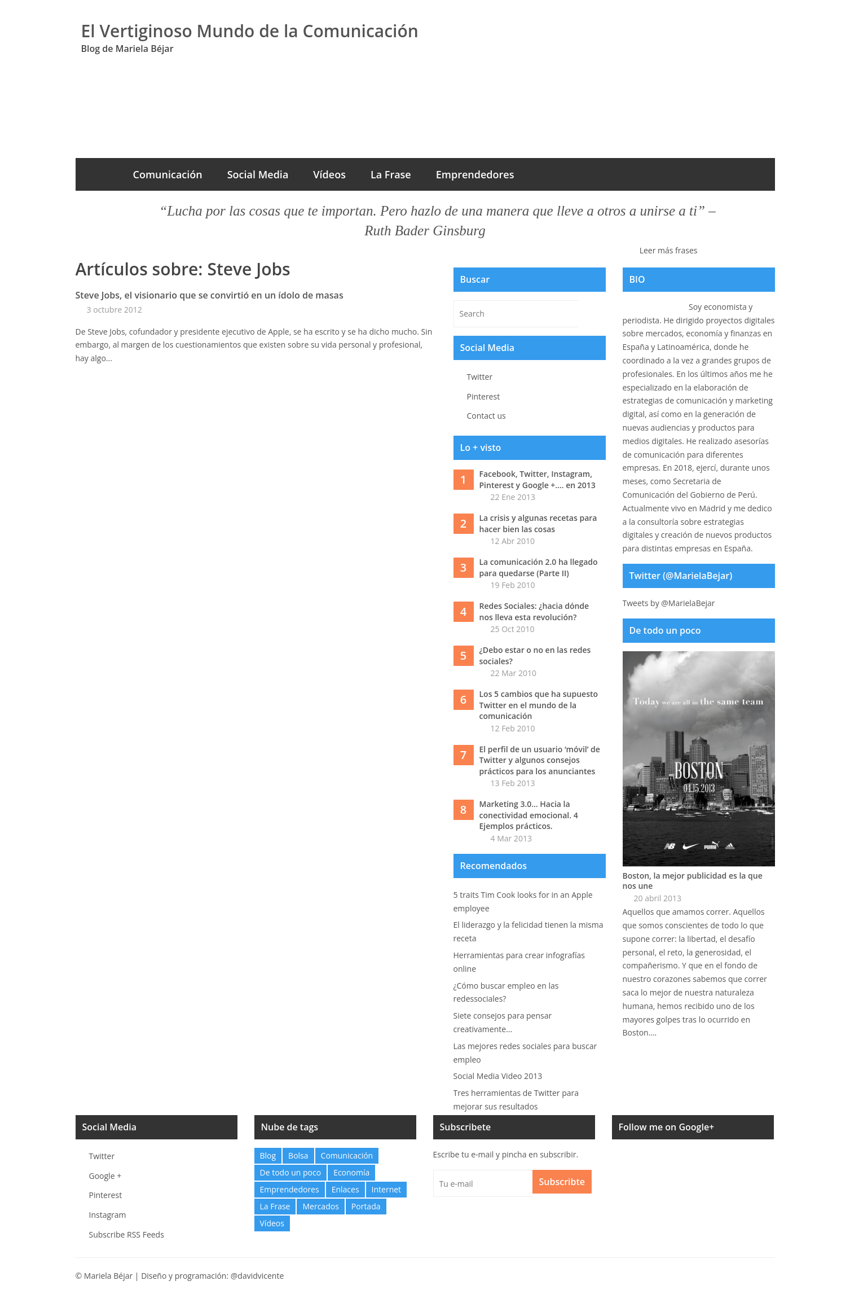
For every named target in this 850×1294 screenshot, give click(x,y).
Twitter (480, 376)
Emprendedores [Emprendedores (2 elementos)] (289, 1189)
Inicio (98, 174)
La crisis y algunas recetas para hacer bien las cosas (538, 523)
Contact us (486, 415)
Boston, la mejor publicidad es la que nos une (693, 881)
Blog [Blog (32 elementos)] (268, 1155)
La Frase (391, 174)
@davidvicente (257, 1275)
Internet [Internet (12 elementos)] (387, 1189)
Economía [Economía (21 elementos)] (351, 1172)
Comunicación (167, 174)
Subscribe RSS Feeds (126, 1234)
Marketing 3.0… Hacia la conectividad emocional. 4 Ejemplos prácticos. (528, 815)
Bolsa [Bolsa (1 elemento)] (298, 1155)
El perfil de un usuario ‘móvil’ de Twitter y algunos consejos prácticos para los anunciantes (539, 760)
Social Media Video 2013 (498, 1076)
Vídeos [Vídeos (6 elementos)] (272, 1223)
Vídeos (329, 174)
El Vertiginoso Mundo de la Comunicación (250, 30)
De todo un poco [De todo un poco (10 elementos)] (290, 1172)
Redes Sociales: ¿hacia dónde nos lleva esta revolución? (534, 611)
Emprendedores (475, 174)
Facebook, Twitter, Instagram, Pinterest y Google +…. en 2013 (537, 479)
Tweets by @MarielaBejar (669, 603)
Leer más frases (669, 250)
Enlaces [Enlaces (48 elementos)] (345, 1189)
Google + (105, 1175)
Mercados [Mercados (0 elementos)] (320, 1206)
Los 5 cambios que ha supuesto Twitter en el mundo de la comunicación (538, 704)
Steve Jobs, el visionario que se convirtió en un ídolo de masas (209, 295)
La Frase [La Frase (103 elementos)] (275, 1206)
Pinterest (483, 396)
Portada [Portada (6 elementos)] (366, 1206)
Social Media (258, 174)
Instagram (107, 1214)
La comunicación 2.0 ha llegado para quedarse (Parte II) (538, 567)
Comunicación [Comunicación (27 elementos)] (347, 1155)
